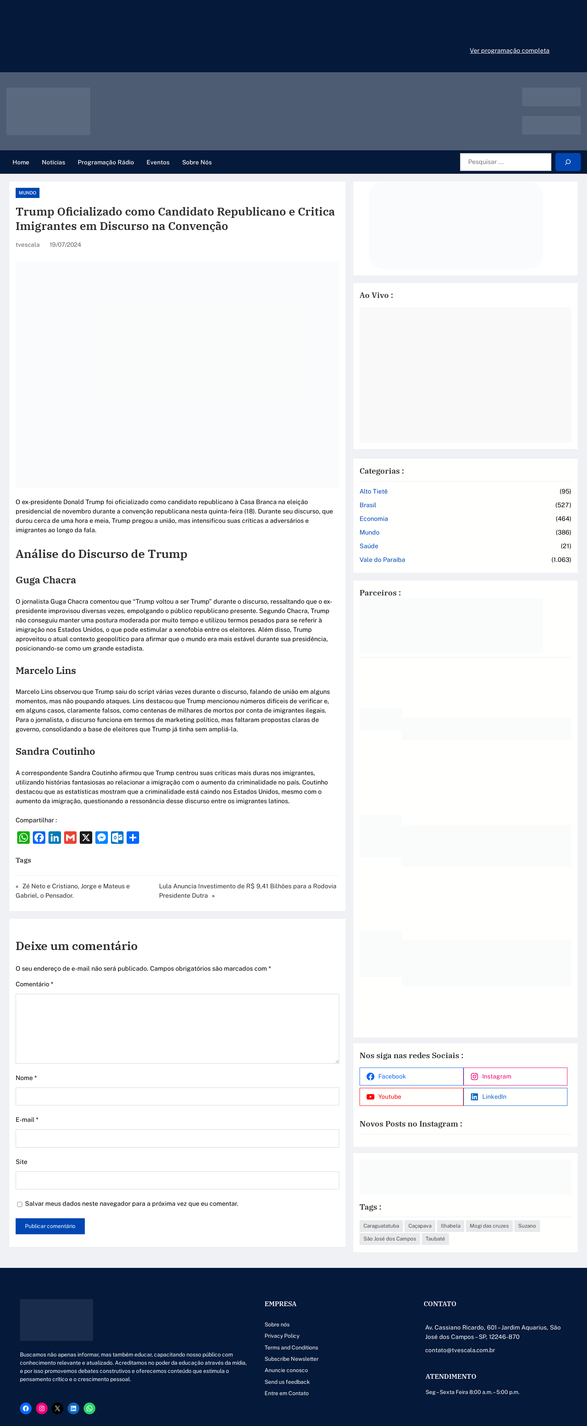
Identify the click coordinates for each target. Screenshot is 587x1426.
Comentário (34, 956)
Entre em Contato (222, 1373)
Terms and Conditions (226, 1327)
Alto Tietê (430, 480)
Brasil (424, 494)
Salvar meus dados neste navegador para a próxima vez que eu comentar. (131, 1175)
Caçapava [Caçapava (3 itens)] (476, 1206)
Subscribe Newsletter (227, 1338)
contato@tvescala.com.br (428, 1329)
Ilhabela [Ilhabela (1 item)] (507, 1206)
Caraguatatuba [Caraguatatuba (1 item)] (437, 1206)
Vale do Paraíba (439, 549)
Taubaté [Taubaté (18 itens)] (519, 1219)
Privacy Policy (217, 1316)
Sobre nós (212, 1304)
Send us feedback (222, 1361)
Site (21, 1133)
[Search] (568, 162)
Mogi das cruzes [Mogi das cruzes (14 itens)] (545, 1206)
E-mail (27, 1091)
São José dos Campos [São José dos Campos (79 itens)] (473, 1219)
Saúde (425, 535)
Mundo (27, 193)
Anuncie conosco (221, 1350)
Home (21, 162)
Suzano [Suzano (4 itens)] (429, 1219)
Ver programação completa (509, 50)
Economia (430, 508)
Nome (26, 1049)
